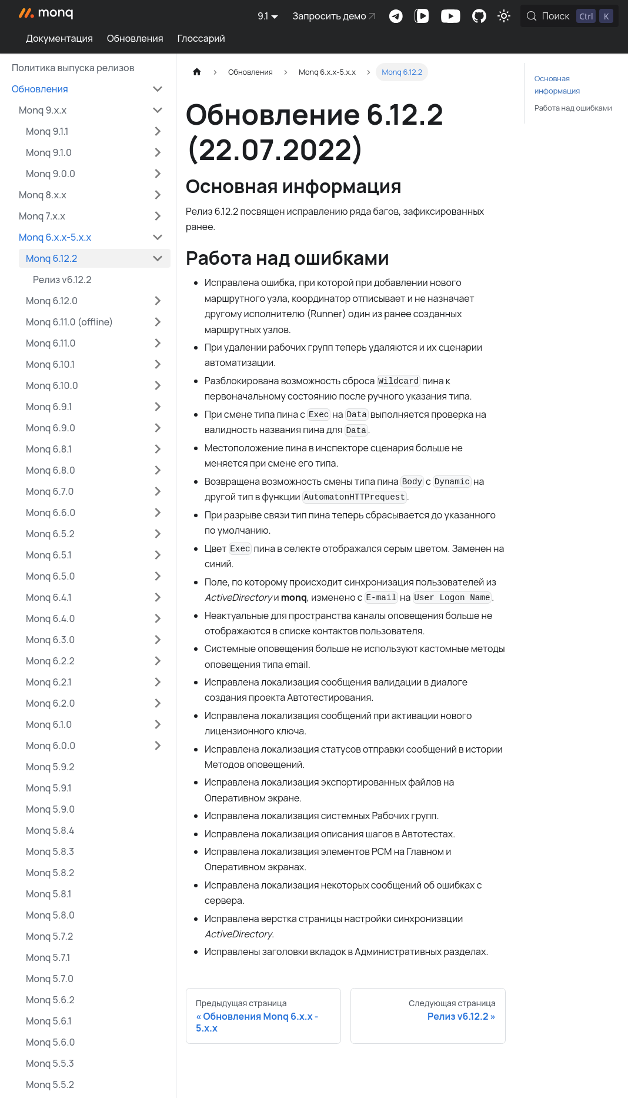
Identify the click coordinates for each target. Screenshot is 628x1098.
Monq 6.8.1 (49, 448)
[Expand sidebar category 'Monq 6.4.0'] (158, 618)
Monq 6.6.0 (50, 512)
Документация (59, 38)
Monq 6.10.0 (52, 385)
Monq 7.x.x (42, 215)
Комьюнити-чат (395, 15)
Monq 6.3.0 (50, 639)
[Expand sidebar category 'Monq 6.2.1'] (158, 682)
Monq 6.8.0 (50, 470)
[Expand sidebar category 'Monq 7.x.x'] (158, 216)
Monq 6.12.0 (52, 300)
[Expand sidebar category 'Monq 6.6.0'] (158, 512)
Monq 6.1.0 (49, 724)
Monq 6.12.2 (51, 258)
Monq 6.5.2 (50, 533)
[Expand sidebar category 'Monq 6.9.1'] (158, 406)
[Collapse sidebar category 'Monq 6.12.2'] (158, 258)
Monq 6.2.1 (49, 682)
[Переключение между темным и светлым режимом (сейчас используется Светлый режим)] (504, 15)
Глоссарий (201, 38)
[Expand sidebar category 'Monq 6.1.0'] (158, 724)
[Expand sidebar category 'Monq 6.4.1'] (158, 597)
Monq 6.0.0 (50, 745)
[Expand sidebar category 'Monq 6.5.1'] (158, 554)
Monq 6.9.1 (49, 406)
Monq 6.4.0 (50, 618)
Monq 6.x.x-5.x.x (55, 237)
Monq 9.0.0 (50, 173)
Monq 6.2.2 (50, 660)
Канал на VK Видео (421, 15)
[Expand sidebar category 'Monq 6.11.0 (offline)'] (158, 321)
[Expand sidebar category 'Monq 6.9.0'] (158, 427)
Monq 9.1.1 (47, 131)
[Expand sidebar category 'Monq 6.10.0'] (158, 385)
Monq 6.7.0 (50, 491)
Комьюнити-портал (479, 15)
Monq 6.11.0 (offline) (69, 321)
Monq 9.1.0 (49, 152)
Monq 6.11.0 (51, 343)
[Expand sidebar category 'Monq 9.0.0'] (158, 173)
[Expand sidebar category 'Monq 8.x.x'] (158, 194)
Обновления (135, 38)
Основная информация (557, 84)
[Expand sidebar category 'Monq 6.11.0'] (158, 343)
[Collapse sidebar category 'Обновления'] (158, 88)
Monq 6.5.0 (50, 576)
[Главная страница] (197, 72)
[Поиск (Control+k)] (569, 16)
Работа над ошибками (573, 107)
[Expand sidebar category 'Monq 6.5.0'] (158, 576)
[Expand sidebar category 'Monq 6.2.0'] (158, 703)
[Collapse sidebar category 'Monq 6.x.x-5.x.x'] (158, 237)
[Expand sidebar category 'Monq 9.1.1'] (158, 131)
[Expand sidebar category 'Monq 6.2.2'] (158, 660)
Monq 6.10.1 (50, 364)
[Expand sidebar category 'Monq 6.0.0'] (158, 745)
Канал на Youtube (450, 15)
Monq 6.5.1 (49, 554)
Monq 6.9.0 (50, 427)
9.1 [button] (263, 15)
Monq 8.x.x (42, 194)
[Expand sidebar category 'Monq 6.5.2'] (158, 533)
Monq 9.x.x (42, 110)
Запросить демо (329, 15)
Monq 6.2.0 (50, 703)
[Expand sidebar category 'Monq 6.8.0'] (158, 470)
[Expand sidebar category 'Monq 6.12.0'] (158, 300)
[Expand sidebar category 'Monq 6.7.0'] (158, 491)
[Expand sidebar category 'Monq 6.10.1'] (158, 364)
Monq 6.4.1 (49, 597)
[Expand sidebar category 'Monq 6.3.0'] (158, 639)
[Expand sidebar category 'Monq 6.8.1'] (158, 449)
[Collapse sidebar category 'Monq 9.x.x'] (158, 110)
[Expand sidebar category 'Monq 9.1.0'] (158, 152)
